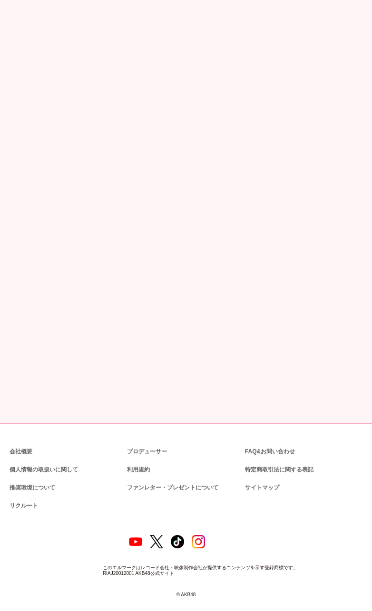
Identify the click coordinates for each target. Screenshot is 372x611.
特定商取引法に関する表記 (279, 451)
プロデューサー (145, 433)
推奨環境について (31, 469)
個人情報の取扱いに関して (43, 451)
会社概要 (21, 433)
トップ (16, 50)
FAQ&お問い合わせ (270, 433)
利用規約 (138, 451)
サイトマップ (260, 469)
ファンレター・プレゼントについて (167, 469)
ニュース (42, 50)
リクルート (22, 487)
